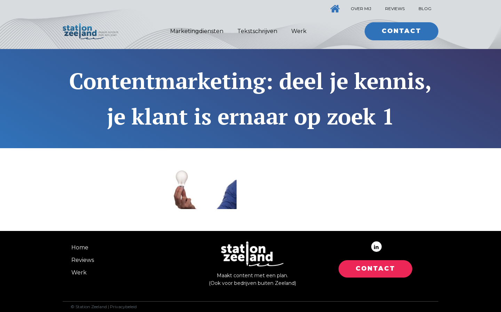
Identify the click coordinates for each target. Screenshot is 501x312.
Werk (299, 31)
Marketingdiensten (196, 31)
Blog (425, 8)
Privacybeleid (123, 306)
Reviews (395, 8)
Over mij (361, 8)
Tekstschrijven (257, 31)
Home (79, 247)
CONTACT (375, 268)
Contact (401, 31)
